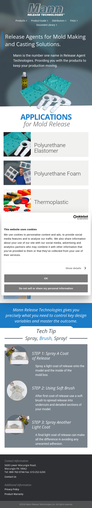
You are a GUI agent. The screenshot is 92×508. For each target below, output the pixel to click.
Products (20, 20)
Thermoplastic (51, 202)
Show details (73, 268)
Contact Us (10, 476)
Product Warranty (14, 494)
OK (46, 278)
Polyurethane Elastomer (50, 148)
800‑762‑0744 (16, 472)
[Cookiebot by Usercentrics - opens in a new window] (73, 217)
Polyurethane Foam (57, 173)
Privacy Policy (12, 489)
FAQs (73, 20)
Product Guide (38, 20)
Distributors (58, 20)
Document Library (45, 25)
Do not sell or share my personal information (46, 288)
